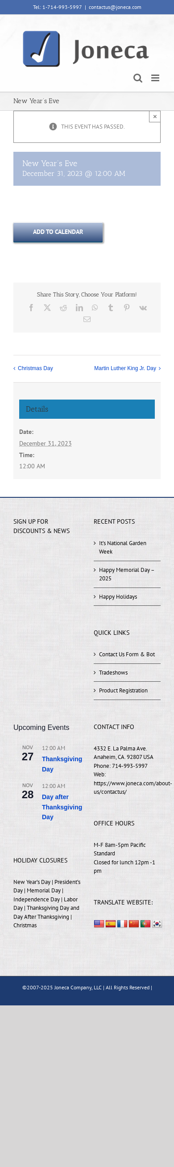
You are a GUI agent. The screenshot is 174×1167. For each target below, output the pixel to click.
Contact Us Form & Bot (127, 654)
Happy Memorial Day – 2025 (126, 574)
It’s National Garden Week (122, 547)
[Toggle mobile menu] (156, 78)
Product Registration (123, 690)
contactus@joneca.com (115, 7)
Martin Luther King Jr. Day (125, 369)
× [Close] (155, 116)
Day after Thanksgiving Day (62, 807)
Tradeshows (113, 672)
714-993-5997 (130, 766)
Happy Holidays (118, 596)
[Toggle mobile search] (137, 78)
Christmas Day (35, 369)
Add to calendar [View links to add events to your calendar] (58, 232)
